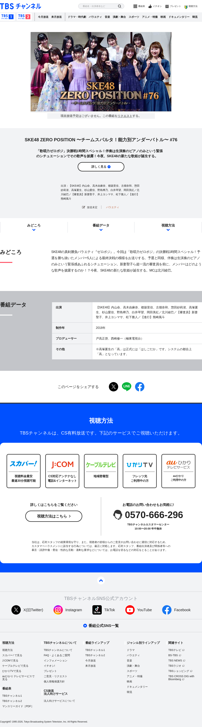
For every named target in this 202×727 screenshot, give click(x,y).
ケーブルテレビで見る (15, 665)
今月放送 (43, 16)
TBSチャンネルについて (58, 649)
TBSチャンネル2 (24, 17)
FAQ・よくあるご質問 (57, 655)
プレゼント (175, 6)
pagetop (101, 580)
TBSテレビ (174, 649)
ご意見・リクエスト (55, 676)
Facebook (182, 610)
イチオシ (157, 6)
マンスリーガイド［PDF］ (18, 706)
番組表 (141, 6)
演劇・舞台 (119, 16)
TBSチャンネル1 (7, 17)
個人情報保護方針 (54, 681)
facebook (139, 386)
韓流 (195, 16)
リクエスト (124, 115)
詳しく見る (98, 166)
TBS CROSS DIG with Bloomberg (181, 678)
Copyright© (5, 721)
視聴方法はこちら (52, 516)
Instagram (73, 610)
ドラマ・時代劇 (77, 16)
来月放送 (56, 16)
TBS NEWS (175, 660)
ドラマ (131, 649)
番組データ (101, 225)
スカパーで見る (12, 655)
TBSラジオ (174, 665)
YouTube (144, 610)
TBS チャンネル (20, 6)
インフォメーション (55, 660)
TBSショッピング (178, 670)
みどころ (34, 225)
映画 (163, 16)
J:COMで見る (10, 660)
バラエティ (95, 16)
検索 (119, 6)
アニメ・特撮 (150, 16)
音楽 (107, 16)
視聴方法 (193, 6)
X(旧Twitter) (33, 610)
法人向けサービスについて (59, 700)
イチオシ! (49, 665)
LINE (126, 386)
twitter (113, 386)
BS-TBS (173, 655)
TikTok (109, 610)
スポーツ (134, 16)
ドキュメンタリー (179, 16)
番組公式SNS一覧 (103, 626)
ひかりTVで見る (11, 670)
